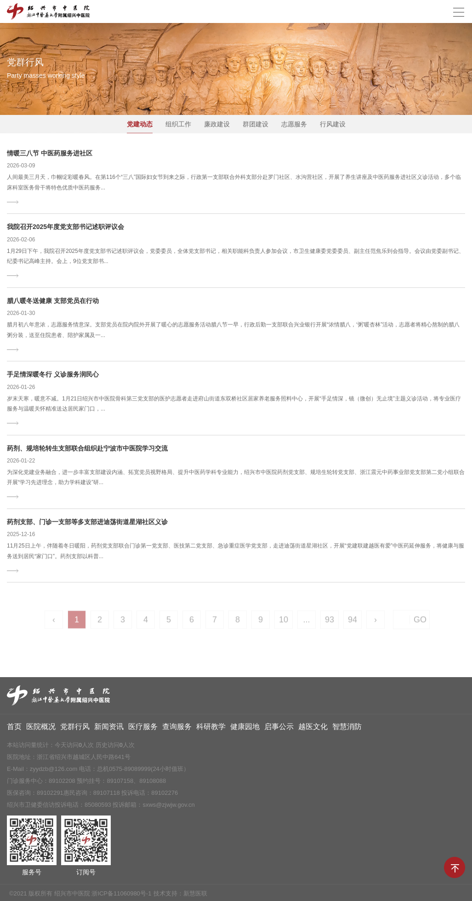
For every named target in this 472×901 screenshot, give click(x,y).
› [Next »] (375, 623)
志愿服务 (294, 124)
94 (352, 623)
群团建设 (255, 124)
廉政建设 (217, 124)
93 (329, 623)
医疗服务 (143, 729)
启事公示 (279, 729)
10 (283, 623)
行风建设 (333, 124)
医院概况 (41, 729)
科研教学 (211, 729)
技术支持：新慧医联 (180, 895)
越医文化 (313, 729)
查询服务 (177, 729)
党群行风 (75, 729)
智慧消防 (347, 729)
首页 (14, 729)
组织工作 (178, 124)
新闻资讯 (109, 729)
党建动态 (140, 124)
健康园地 (245, 729)
